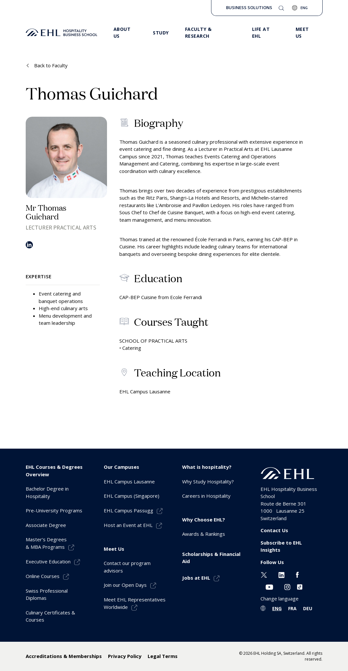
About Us (122, 32)
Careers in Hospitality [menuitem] (206, 496)
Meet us (302, 32)
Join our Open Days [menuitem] (125, 585)
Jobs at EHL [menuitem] (196, 577)
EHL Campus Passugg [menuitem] (128, 510)
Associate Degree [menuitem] (46, 525)
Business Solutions (249, 7)
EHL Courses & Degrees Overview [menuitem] (54, 471)
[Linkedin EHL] (281, 574)
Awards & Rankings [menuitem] (203, 534)
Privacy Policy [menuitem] (124, 656)
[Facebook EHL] (297, 574)
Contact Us (274, 530)
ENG (277, 608)
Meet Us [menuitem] (114, 549)
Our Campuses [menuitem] (121, 467)
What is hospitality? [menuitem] (207, 467)
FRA (292, 608)
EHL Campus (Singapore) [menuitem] (131, 496)
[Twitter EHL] (264, 574)
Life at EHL (261, 32)
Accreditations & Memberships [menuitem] (64, 656)
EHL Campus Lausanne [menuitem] (129, 481)
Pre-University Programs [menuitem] (54, 510)
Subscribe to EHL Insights (281, 546)
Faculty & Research (198, 32)
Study (161, 33)
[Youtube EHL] (269, 586)
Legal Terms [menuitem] (163, 656)
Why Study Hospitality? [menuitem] (208, 481)
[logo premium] (61, 32)
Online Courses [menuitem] (43, 576)
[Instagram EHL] (287, 586)
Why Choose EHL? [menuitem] (203, 519)
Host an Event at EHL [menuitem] (128, 525)
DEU (307, 608)
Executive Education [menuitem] (48, 561)
